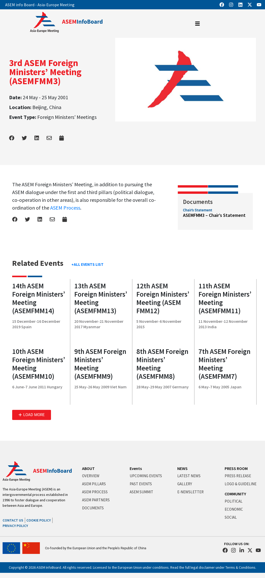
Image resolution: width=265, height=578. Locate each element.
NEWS (182, 468)
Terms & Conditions (240, 567)
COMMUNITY (235, 493)
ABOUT (88, 468)
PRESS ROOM (236, 468)
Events (136, 468)
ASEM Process (65, 207)
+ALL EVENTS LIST (87, 264)
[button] (31, 415)
